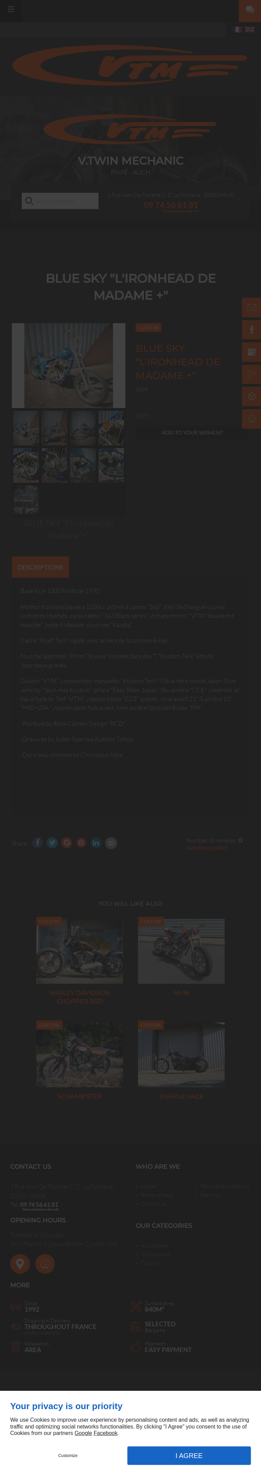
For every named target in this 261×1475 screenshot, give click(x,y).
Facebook (105, 1433)
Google (83, 1433)
